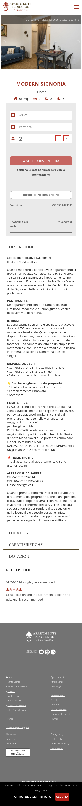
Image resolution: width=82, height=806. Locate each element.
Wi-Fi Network (58, 695)
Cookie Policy (56, 738)
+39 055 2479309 (62, 205)
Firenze (9, 718)
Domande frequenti (60, 713)
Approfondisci (25, 797)
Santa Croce (14, 695)
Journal (54, 718)
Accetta (62, 797)
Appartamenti (58, 677)
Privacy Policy (56, 734)
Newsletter (56, 699)
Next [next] (78, 42)
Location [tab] (17, 533)
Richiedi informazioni (41, 195)
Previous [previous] (4, 42)
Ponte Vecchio (15, 700)
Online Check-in (59, 709)
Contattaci (16, 205)
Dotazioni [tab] (18, 556)
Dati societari (56, 748)
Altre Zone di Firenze (18, 709)
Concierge (56, 686)
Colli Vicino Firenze (17, 705)
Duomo (11, 691)
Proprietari (11, 743)
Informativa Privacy (59, 743)
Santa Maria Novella (17, 686)
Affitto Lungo (57, 681)
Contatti (55, 704)
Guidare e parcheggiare (17, 727)
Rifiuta (45, 797)
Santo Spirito (14, 681)
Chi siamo (11, 734)
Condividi (65, 222)
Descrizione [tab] (20, 247)
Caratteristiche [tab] (24, 544)
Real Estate (11, 738)
